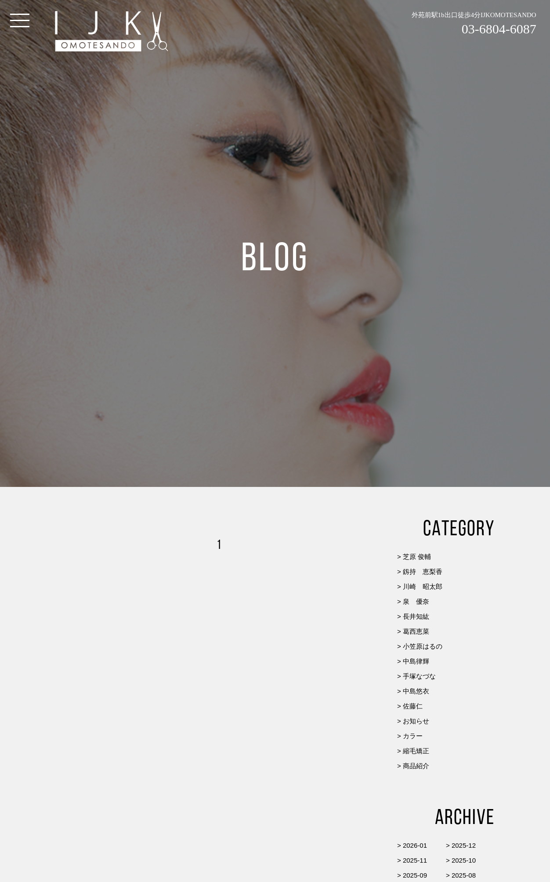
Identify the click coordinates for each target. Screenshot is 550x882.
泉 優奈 (416, 601)
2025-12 (464, 845)
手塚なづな (419, 676)
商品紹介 (416, 765)
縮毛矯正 (416, 751)
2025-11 (415, 860)
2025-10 (464, 860)
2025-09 (415, 875)
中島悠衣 (416, 691)
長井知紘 (416, 616)
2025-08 (464, 875)
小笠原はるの (422, 646)
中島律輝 (416, 661)
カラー (413, 736)
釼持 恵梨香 (422, 571)
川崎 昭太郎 (422, 586)
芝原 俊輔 (417, 556)
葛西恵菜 (416, 631)
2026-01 (415, 845)
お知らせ (416, 721)
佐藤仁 (413, 706)
